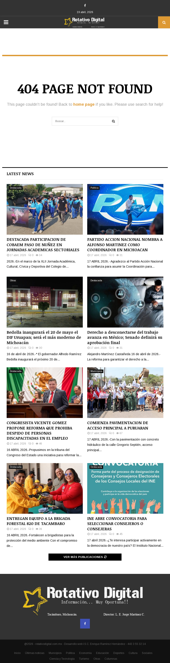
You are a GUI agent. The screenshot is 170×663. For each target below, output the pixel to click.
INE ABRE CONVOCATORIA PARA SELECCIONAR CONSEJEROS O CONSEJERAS (117, 523)
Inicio (17, 653)
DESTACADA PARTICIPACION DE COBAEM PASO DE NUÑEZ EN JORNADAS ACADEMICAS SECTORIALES (43, 244)
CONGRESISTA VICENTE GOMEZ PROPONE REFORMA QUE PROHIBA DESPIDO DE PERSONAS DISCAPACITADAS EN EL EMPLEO (39, 430)
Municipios (96, 371)
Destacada (15, 188)
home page (84, 104)
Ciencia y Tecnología (62, 658)
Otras (13, 280)
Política (95, 188)
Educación (102, 653)
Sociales (147, 653)
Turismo (84, 658)
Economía (85, 653)
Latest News (20, 173)
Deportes (118, 653)
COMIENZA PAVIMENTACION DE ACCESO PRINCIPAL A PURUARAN (117, 425)
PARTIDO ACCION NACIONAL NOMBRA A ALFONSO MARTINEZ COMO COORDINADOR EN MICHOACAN (124, 244)
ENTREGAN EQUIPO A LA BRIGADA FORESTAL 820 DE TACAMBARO (38, 521)
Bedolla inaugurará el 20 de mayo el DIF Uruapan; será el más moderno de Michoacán (44, 337)
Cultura (133, 653)
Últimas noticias (34, 653)
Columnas (110, 658)
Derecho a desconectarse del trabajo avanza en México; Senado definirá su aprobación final (124, 337)
